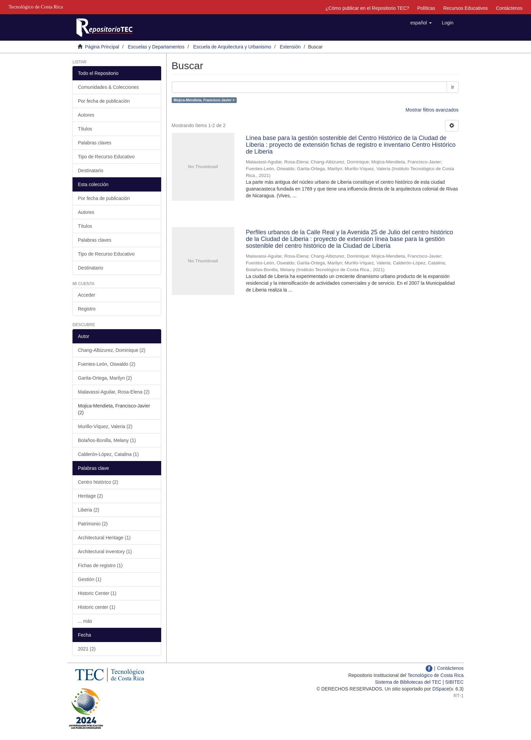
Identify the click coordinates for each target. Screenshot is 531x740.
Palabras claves (94, 142)
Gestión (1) (89, 579)
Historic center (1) (96, 607)
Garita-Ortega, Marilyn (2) (105, 378)
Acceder (86, 295)
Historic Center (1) (97, 593)
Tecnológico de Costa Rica (435, 675)
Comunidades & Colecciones (108, 87)
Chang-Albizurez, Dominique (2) (111, 350)
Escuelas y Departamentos (156, 46)
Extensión (290, 46)
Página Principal (102, 46)
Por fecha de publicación (104, 101)
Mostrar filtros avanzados (432, 110)
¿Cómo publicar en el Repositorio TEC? (367, 8)
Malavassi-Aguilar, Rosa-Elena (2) (114, 392)
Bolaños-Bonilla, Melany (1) (107, 440)
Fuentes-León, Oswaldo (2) (106, 364)
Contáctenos (509, 8)
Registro (86, 309)
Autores (86, 115)
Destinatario (90, 170)
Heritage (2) (90, 496)
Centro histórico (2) (98, 482)
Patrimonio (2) (93, 523)
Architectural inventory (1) (105, 551)
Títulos (85, 129)
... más (85, 621)
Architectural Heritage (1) (104, 537)
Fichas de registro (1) (100, 565)
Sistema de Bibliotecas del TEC (408, 682)
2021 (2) (86, 649)
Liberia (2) (88, 510)
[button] (421, 22)
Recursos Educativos (465, 8)
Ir (452, 87)
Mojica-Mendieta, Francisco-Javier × (204, 100)
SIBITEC (454, 682)
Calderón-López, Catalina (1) (108, 454)
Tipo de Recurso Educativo (106, 156)
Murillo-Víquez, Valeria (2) (105, 426)
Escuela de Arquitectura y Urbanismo (232, 46)
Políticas (426, 8)
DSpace (440, 689)
